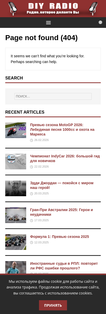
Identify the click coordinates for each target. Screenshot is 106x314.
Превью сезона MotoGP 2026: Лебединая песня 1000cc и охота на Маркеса (62, 129)
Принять (53, 305)
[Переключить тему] (100, 22)
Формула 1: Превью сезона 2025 (59, 237)
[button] (47, 22)
